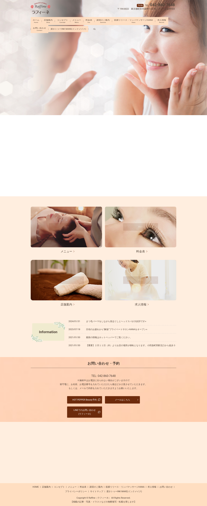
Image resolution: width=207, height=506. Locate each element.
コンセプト (64, 20)
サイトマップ (96, 491)
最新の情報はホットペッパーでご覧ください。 (109, 337)
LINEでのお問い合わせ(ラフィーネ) (84, 412)
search (111, 27)
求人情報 (38, 27)
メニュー (81, 20)
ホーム (34, 20)
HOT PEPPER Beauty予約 (84, 399)
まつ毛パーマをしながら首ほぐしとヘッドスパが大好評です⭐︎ (116, 321)
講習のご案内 (111, 20)
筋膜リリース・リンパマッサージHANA (144, 20)
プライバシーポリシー (76, 491)
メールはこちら (122, 399)
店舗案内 (48, 20)
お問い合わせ (55, 27)
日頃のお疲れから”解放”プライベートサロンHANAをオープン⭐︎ (116, 329)
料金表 (95, 20)
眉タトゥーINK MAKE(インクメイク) (87, 27)
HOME (36, 487)
